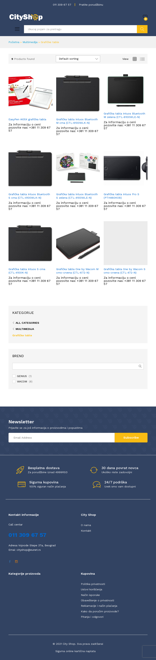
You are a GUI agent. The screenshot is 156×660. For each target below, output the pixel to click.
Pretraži (142, 29)
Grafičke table (22, 335)
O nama (86, 525)
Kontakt (86, 530)
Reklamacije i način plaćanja (99, 605)
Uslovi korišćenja (91, 589)
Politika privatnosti (93, 583)
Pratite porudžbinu (91, 4)
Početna (13, 42)
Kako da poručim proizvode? (100, 611)
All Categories (27, 322)
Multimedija (30, 42)
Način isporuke (90, 594)
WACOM (22, 381)
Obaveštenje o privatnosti (97, 600)
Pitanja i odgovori (92, 616)
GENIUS (22, 376)
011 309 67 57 (62, 4)
